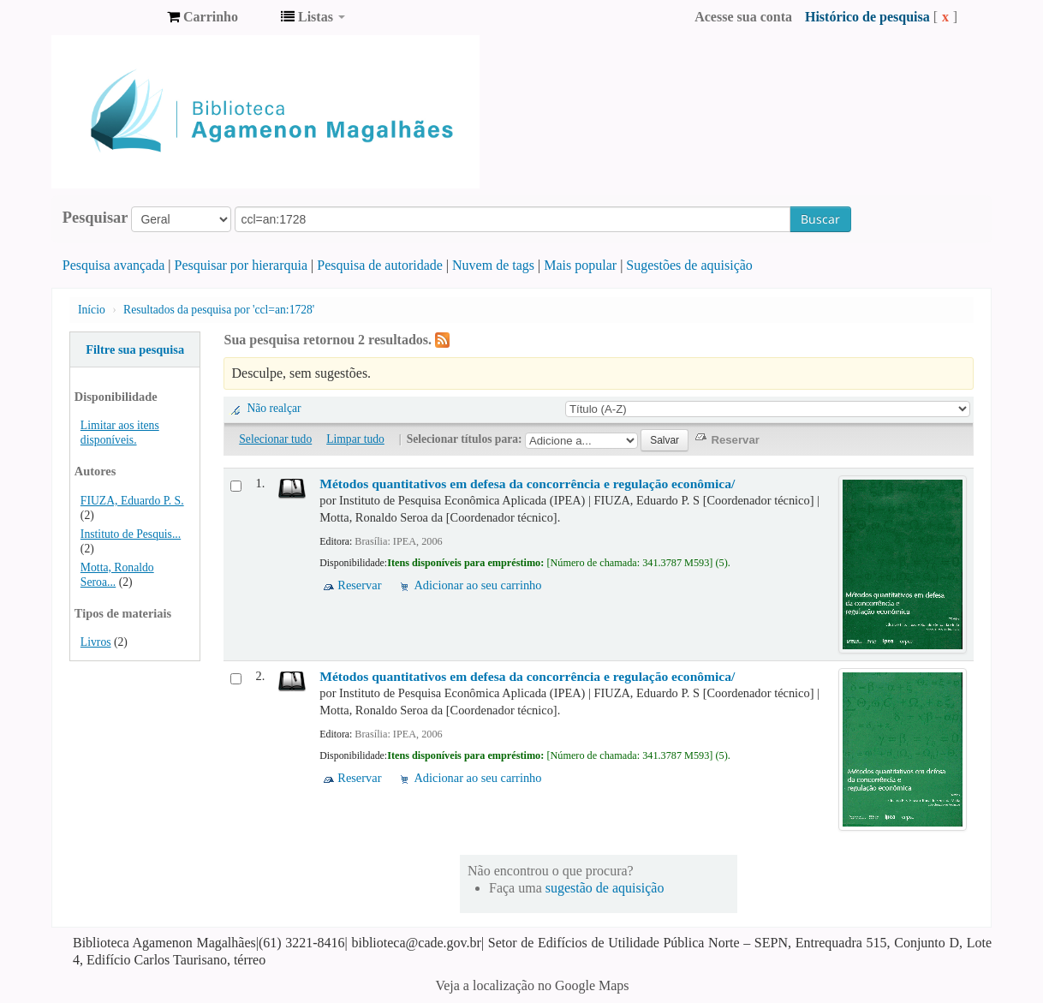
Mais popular (580, 265)
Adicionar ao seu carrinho (477, 585)
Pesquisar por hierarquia (241, 265)
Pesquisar (95, 217)
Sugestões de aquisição (689, 265)
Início (91, 309)
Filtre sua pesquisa (135, 349)
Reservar (359, 585)
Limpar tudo (355, 439)
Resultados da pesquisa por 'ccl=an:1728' (218, 309)
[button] (202, 17)
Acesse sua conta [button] (743, 16)
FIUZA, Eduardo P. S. (132, 500)
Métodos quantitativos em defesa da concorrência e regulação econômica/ (527, 483)
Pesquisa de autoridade (380, 265)
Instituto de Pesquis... (130, 534)
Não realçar (274, 408)
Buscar (820, 219)
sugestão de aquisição (605, 888)
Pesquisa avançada (114, 265)
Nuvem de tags (493, 265)
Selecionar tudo (275, 439)
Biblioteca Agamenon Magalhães (111, 17)
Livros (95, 642)
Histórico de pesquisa (867, 16)
